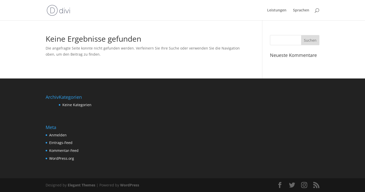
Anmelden (58, 135)
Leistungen (276, 10)
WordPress (129, 185)
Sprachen (301, 10)
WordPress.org (61, 158)
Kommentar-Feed (64, 150)
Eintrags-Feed (60, 142)
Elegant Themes (81, 185)
